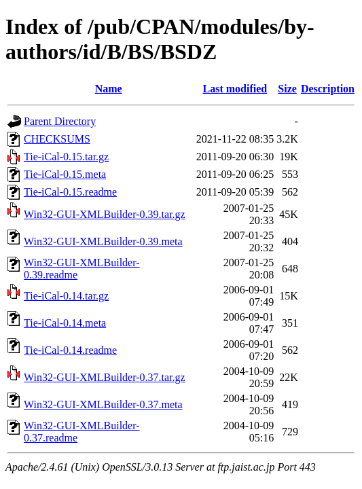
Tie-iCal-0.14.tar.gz (66, 296)
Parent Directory (60, 121)
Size (287, 88)
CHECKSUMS (57, 139)
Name (108, 88)
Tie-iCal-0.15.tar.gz (66, 156)
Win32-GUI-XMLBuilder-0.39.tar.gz (104, 214)
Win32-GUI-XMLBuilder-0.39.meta (103, 241)
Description (328, 88)
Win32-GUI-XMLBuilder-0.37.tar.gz (104, 377)
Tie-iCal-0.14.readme (70, 350)
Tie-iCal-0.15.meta (65, 174)
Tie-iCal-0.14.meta (65, 323)
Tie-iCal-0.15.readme (70, 192)
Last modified (234, 88)
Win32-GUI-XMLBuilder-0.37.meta (103, 404)
